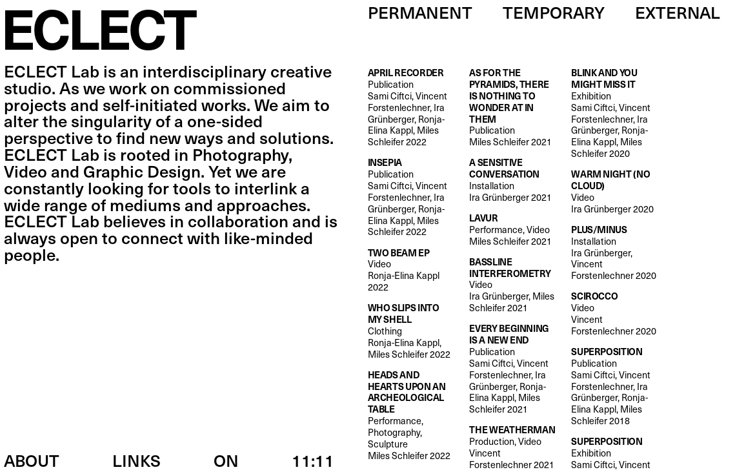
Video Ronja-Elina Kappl (411, 270)
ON (226, 460)
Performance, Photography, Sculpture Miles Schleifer (411, 415)
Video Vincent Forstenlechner (614, 313)
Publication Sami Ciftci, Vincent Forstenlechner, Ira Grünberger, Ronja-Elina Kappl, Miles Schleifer (411, 107)
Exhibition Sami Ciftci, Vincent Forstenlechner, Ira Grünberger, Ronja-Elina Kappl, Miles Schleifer (614, 113)
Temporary (554, 12)
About (31, 460)
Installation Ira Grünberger (512, 180)
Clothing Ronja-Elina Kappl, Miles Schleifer (411, 331)
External (677, 12)
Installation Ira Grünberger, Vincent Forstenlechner (614, 253)
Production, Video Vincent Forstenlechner (512, 447)
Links (136, 460)
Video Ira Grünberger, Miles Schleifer (512, 285)
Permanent (420, 12)
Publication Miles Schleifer (512, 107)
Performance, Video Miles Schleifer (510, 229)
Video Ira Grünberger (614, 191)
